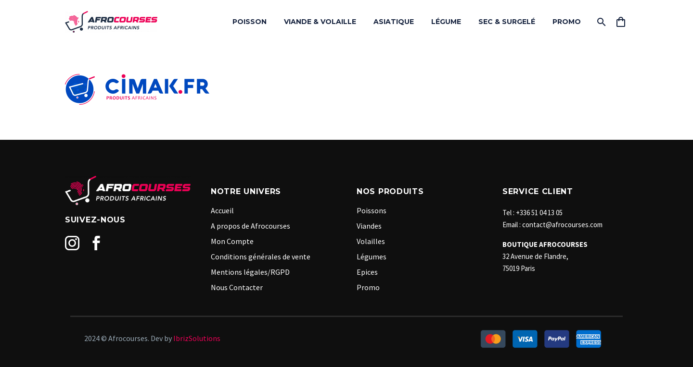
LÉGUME (446, 21)
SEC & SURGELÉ (506, 21)
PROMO (566, 21)
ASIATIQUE (393, 21)
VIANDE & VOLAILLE (320, 21)
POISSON (249, 21)
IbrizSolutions (196, 338)
